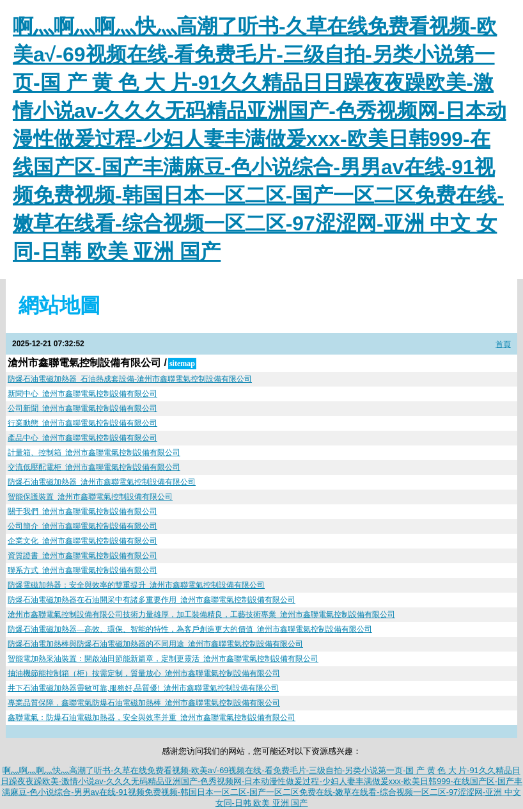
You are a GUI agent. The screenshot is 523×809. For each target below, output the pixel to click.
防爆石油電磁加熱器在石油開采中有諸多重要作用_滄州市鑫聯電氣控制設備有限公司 (151, 599)
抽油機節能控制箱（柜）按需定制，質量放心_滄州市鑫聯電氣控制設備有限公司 (144, 673)
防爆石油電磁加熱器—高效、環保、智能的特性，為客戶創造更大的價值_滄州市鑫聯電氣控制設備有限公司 (190, 629)
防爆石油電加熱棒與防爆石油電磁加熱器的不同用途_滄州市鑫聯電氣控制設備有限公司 (155, 643)
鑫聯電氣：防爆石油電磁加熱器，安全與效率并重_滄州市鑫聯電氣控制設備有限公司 (151, 717)
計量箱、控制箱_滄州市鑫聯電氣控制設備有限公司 (94, 452)
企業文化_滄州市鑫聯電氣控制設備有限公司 (82, 540)
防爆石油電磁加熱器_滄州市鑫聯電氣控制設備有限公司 (102, 481)
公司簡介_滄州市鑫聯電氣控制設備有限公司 (82, 526)
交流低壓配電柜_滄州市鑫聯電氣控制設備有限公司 (94, 467)
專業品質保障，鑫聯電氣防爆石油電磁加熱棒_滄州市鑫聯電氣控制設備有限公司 (144, 702)
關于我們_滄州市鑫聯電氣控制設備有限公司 (82, 511)
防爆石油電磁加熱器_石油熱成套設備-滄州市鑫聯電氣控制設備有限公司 (130, 378)
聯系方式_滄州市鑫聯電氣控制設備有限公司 (82, 570)
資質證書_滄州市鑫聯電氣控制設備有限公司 (82, 555)
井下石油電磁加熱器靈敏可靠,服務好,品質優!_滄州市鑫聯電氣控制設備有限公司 (143, 688)
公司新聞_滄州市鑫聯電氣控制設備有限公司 (82, 408)
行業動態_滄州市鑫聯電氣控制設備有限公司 (82, 423)
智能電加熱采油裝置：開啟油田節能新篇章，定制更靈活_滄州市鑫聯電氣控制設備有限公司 (163, 658)
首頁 (503, 344)
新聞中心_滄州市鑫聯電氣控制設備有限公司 (82, 393)
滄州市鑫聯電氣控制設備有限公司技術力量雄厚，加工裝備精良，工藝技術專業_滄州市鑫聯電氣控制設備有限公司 (201, 614)
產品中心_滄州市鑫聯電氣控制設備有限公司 (82, 437)
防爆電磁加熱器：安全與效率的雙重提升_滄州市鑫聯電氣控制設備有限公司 (136, 585)
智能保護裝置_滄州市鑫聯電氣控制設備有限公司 (90, 496)
